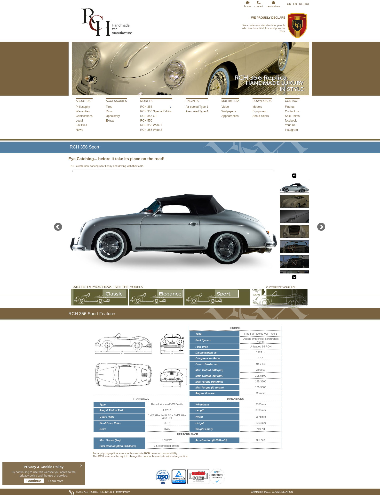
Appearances (230, 116)
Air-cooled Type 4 (197, 111)
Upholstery (113, 116)
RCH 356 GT (148, 116)
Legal (79, 120)
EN (295, 3)
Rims (109, 111)
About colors (261, 116)
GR (289, 3)
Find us (289, 106)
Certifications (84, 116)
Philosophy (83, 106)
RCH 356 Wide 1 (151, 125)
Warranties (83, 111)
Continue (33, 481)
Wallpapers (229, 111)
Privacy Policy (122, 492)
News (79, 130)
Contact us (292, 111)
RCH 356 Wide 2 (151, 130)
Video (225, 106)
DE (301, 3)
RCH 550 (146, 120)
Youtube (290, 125)
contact (258, 5)
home (247, 5)
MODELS (146, 101)
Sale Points (292, 116)
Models (257, 106)
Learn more (55, 481)
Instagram (291, 130)
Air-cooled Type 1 (197, 106)
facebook (291, 120)
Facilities (81, 125)
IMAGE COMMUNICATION (278, 492)
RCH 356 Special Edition (156, 111)
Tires (109, 106)
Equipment (259, 111)
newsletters (273, 5)
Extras (110, 120)
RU (307, 3)
